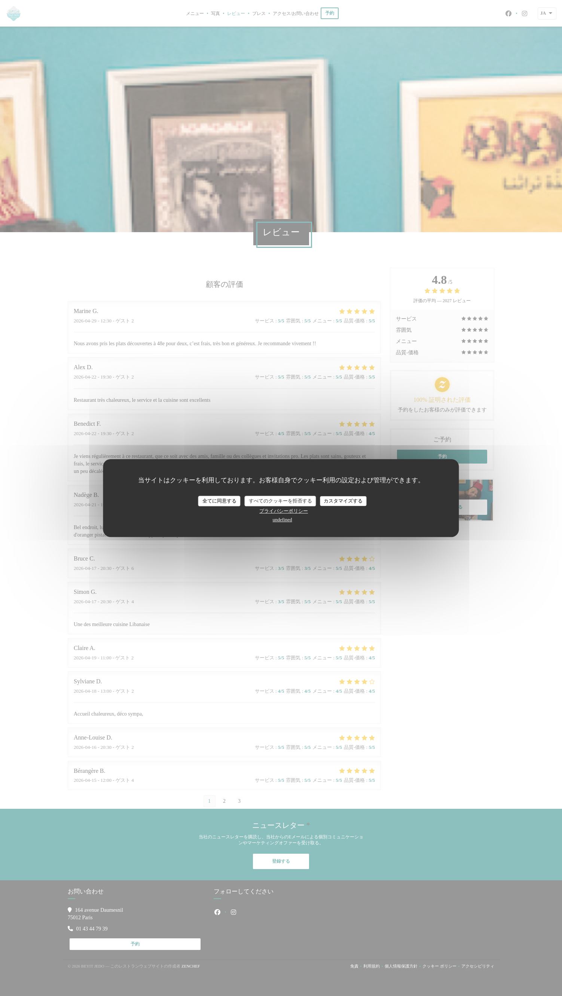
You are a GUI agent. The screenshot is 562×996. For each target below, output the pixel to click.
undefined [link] (282, 519)
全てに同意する (219, 501)
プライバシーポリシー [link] (283, 511)
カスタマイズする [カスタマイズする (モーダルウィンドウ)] (343, 501)
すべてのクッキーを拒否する (280, 501)
